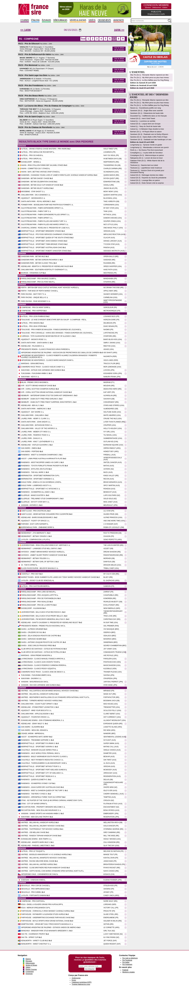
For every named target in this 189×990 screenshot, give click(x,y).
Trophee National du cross (81, 984)
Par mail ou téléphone (130, 958)
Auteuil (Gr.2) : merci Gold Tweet (142, 118)
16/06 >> (119, 29)
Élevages (46, 20)
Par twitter (125, 962)
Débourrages (60, 20)
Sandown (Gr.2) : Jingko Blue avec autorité (146, 111)
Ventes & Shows (78, 20)
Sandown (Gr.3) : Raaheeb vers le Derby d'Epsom (149, 134)
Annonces (118, 20)
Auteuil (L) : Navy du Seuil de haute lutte (145, 126)
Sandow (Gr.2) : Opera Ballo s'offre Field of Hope (148, 137)
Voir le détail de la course (119, 49)
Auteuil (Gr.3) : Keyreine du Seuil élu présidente (148, 178)
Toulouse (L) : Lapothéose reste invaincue (146, 168)
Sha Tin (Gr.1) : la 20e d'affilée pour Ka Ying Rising (149, 80)
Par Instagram (127, 964)
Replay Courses (31, 969)
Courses (24, 20)
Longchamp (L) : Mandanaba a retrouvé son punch (149, 147)
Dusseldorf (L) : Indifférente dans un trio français (148, 116)
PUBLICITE (156, 13)
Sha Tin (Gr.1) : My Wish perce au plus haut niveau (149, 77)
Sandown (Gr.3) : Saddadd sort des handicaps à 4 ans (150, 139)
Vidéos (91, 20)
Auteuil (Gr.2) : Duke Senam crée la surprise (147, 183)
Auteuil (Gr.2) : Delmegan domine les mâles (146, 175)
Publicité (125, 970)
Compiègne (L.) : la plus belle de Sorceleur (146, 153)
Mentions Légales (128, 972)
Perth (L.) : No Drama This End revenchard (146, 150)
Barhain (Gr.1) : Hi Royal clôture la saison (146, 132)
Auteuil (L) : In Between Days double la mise (147, 129)
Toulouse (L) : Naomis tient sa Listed (144, 165)
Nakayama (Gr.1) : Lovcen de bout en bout (146, 158)
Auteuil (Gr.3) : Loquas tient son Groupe (145, 124)
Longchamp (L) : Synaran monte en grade (146, 145)
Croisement (30, 971)
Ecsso (74, 980)
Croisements (104, 20)
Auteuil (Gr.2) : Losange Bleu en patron (145, 180)
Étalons (35, 20)
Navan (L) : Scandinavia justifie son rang (145, 108)
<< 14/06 (25, 29)
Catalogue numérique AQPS (81, 982)
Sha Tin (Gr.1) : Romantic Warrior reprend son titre (149, 75)
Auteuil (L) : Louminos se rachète (142, 121)
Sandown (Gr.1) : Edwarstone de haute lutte (146, 113)
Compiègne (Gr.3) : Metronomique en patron (147, 155)
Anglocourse (76, 978)
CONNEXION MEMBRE (156, 6)
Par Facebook (127, 960)
